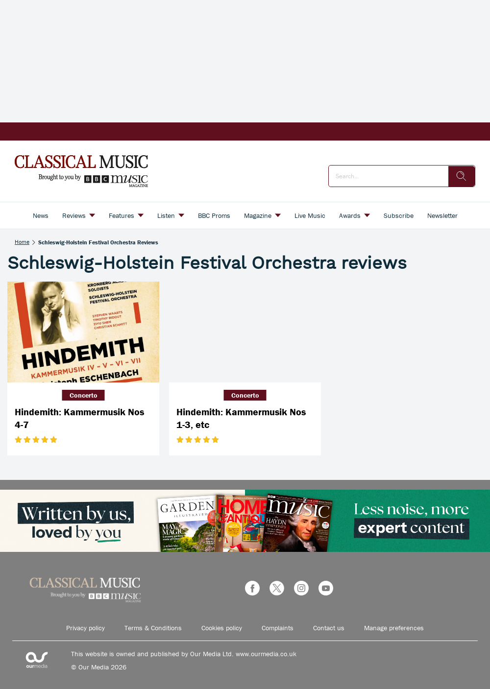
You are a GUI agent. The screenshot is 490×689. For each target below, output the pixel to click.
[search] (461, 176)
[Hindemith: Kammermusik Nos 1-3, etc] (245, 332)
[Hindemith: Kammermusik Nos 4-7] (83, 332)
